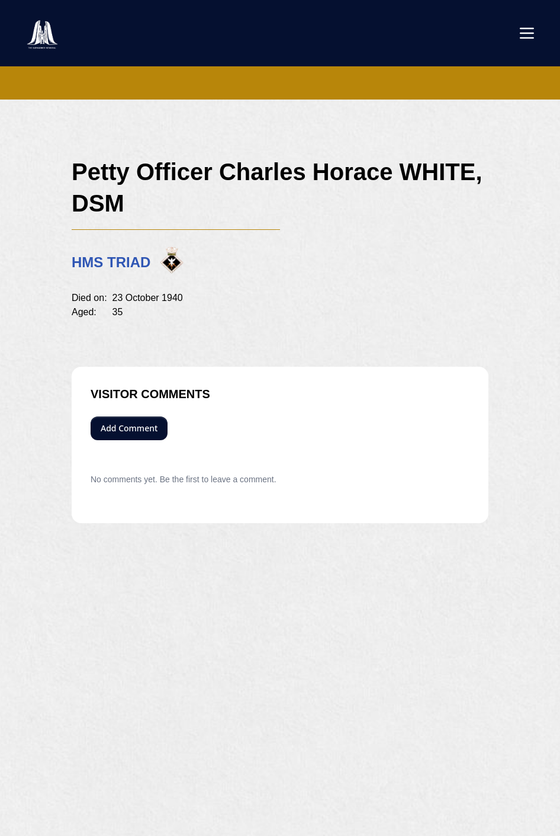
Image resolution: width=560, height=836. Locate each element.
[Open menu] (527, 33)
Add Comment (129, 428)
